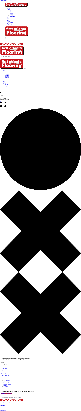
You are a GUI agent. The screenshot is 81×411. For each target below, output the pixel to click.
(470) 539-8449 (3, 370)
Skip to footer (9, 0)
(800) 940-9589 (3, 373)
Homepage (2, 101)
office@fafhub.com (4, 410)
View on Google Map (5, 368)
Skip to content (3, 0)
